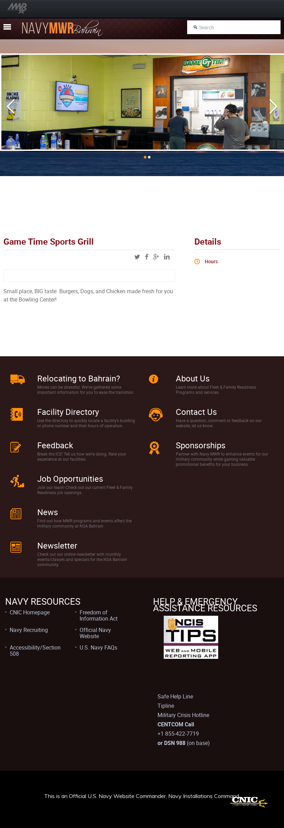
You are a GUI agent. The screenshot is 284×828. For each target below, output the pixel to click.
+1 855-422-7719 (178, 733)
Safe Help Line (175, 696)
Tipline (166, 705)
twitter (137, 256)
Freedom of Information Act (99, 615)
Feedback (55, 445)
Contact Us (196, 411)
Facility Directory (68, 411)
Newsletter (57, 545)
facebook (146, 256)
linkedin (167, 256)
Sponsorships (200, 445)
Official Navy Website (95, 633)
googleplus (156, 256)
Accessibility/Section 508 (35, 650)
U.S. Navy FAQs (98, 647)
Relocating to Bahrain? (78, 378)
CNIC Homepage (30, 612)
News (47, 512)
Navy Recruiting (29, 630)
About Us (193, 378)
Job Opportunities (70, 478)
